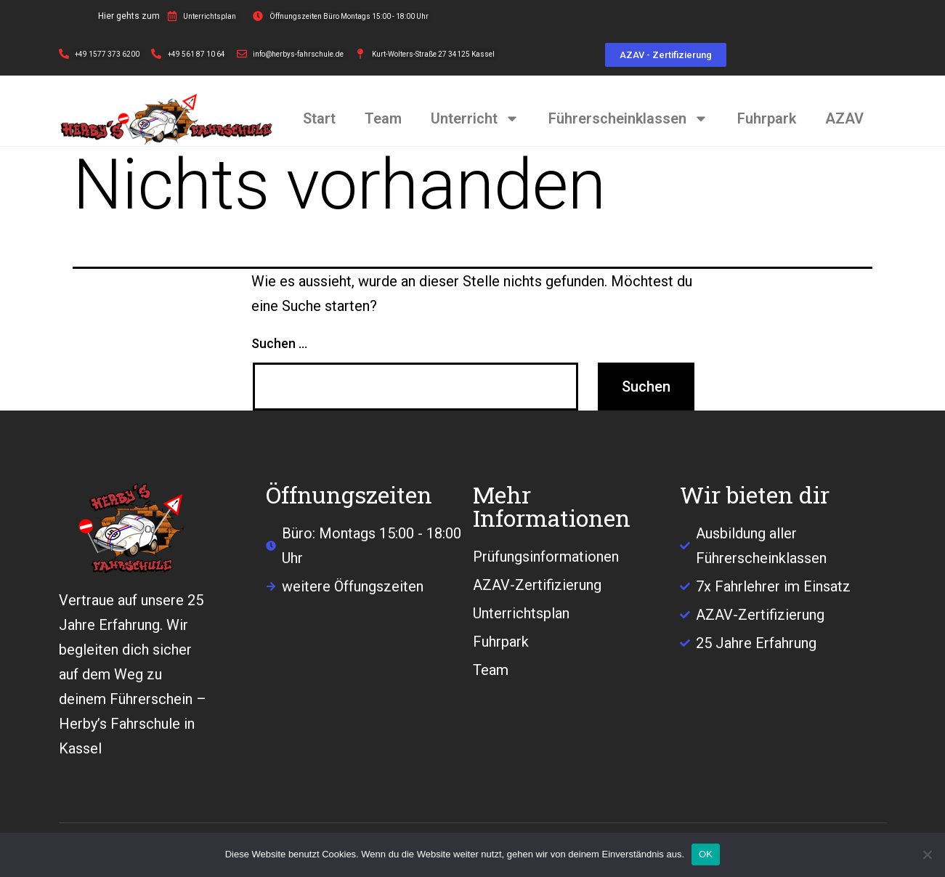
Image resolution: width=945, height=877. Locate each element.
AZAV (844, 118)
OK (706, 854)
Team (383, 118)
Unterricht (475, 118)
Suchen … (279, 343)
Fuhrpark (766, 118)
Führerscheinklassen (628, 118)
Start (319, 118)
